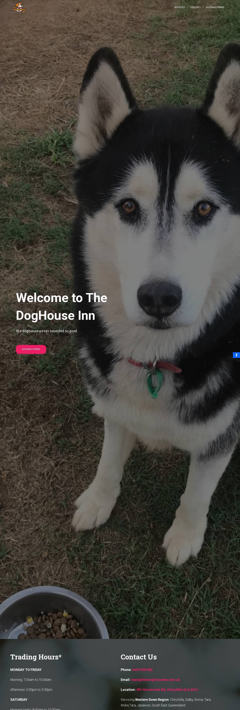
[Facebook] (236, 355)
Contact (195, 9)
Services (179, 9)
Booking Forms (215, 9)
